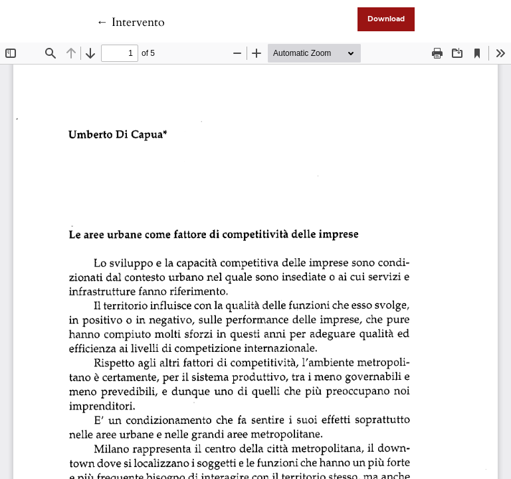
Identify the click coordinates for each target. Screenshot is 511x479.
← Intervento (130, 22)
